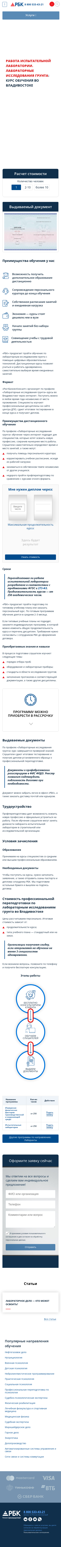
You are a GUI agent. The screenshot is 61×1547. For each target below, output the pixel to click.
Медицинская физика (17, 1416)
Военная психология (16, 1363)
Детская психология (16, 1368)
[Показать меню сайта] (4, 4)
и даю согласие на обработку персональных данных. (26, 1236)
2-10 (28, 187)
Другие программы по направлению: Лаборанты (30, 1139)
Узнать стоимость (30, 557)
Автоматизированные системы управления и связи (30, 1450)
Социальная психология (18, 1384)
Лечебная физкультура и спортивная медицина (26, 1410)
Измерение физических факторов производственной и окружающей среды (14, 1113)
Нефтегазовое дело (15, 1352)
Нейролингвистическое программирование (29, 1373)
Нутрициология (13, 1357)
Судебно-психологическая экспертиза (26, 1398)
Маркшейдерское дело (17, 1427)
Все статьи (50, 1319)
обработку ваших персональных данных (36, 1529)
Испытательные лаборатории (13, 1126)
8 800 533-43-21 (34, 4)
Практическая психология (19, 1379)
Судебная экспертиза (17, 1422)
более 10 (42, 187)
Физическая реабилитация (20, 1403)
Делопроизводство (15, 1443)
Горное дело (12, 1432)
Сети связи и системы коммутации (24, 1456)
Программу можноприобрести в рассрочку (30, 714)
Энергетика (11, 1438)
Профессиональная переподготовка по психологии (27, 1391)
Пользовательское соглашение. (36, 1532)
